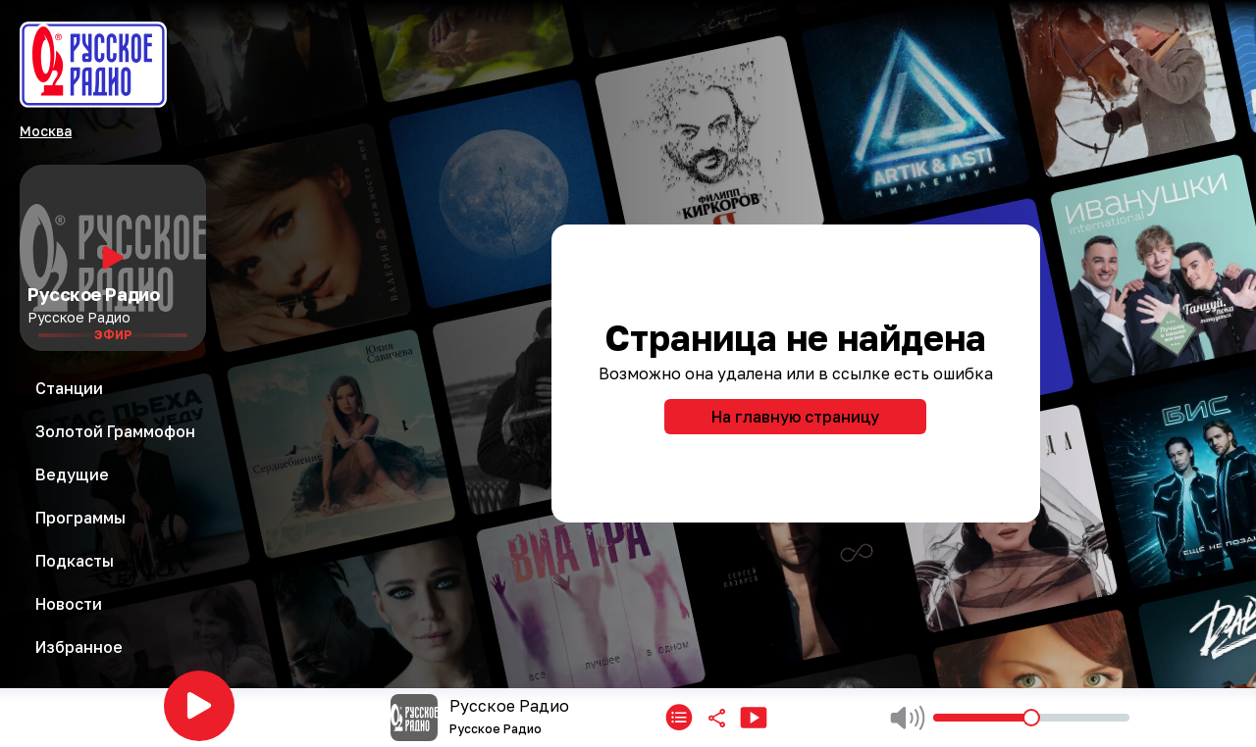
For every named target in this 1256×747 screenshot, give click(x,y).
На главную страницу (795, 416)
